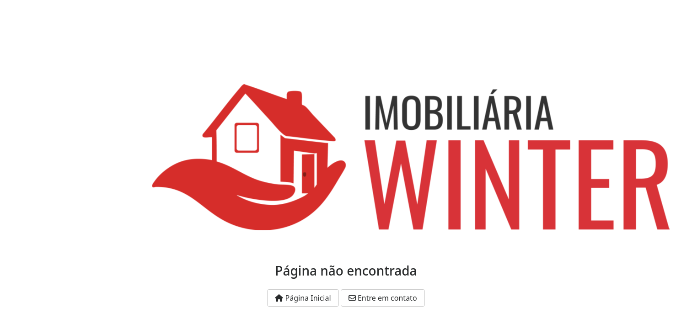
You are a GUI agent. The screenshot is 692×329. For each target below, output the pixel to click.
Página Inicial (303, 298)
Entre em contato (383, 298)
